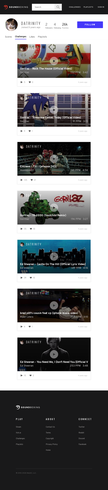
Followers (49, 28)
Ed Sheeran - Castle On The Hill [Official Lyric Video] (53, 264)
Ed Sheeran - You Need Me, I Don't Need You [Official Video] (54, 362)
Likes (32, 37)
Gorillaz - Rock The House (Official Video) (46, 69)
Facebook (82, 444)
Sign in (101, 7)
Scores (8, 37)
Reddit (81, 433)
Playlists (88, 7)
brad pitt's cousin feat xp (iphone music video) (49, 313)
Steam (18, 427)
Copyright (50, 438)
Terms (48, 433)
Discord (82, 438)
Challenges (75, 7)
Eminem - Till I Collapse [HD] (38, 166)
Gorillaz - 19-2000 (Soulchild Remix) (43, 215)
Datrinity (34, 48)
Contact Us (50, 427)
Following (57, 28)
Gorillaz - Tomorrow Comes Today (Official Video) (50, 117)
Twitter (82, 427)
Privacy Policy (52, 444)
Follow (90, 25)
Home (48, 450)
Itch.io (18, 433)
